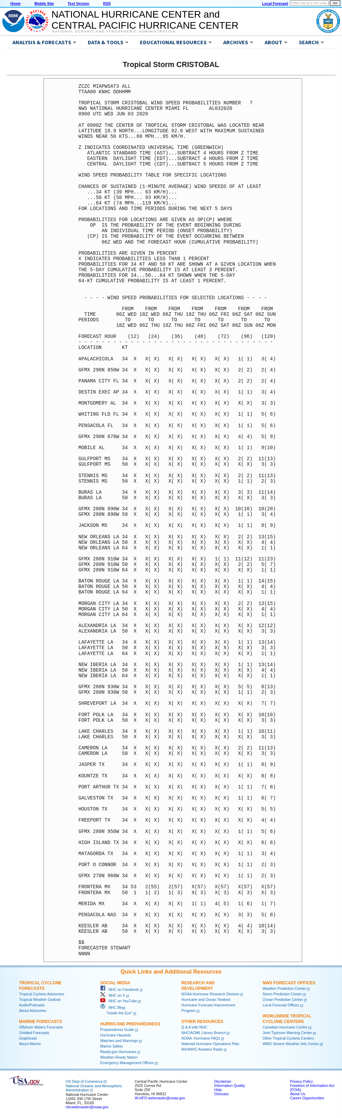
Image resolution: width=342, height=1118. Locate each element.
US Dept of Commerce (84, 1081)
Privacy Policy (301, 1081)
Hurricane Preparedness (130, 1024)
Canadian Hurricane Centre (285, 1027)
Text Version (78, 3)
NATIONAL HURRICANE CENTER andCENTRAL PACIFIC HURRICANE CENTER (144, 20)
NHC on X (112, 995)
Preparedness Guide (117, 1029)
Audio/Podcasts (32, 1005)
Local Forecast (275, 3)
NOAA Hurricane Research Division (210, 994)
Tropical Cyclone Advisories (41, 994)
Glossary (221, 1094)
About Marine (30, 1044)
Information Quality (229, 1085)
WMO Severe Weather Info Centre (291, 1044)
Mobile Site (44, 3)
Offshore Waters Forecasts (41, 1027)
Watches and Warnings (119, 1041)
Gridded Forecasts (34, 1033)
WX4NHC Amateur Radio (202, 1049)
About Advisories (32, 1010)
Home (15, 3)
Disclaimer (222, 1081)
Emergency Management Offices (127, 1063)
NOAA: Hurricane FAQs (200, 1038)
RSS (107, 3)
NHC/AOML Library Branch (203, 1033)
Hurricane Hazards (115, 1035)
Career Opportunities (307, 1098)
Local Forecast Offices (281, 1005)
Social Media (115, 982)
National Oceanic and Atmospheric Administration (113, 31)
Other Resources (202, 1021)
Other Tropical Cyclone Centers (288, 1038)
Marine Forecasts (40, 1021)
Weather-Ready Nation (118, 1057)
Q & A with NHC (194, 1027)
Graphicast (28, 1038)
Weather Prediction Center (284, 988)
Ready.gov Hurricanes (118, 1052)
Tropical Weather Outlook (39, 999)
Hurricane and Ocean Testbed (205, 999)
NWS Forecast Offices (289, 982)
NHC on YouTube (118, 1001)
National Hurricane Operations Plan (210, 1044)
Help (218, 1090)
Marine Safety (111, 1046)
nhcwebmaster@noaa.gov (87, 1107)
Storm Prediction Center (282, 994)
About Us (297, 1094)
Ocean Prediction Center (283, 999)
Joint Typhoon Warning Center (287, 1033)
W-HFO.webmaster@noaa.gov (160, 1098)
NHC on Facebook (119, 989)
